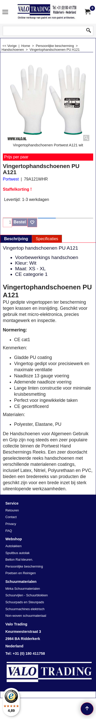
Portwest (11, 179)
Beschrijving (16, 239)
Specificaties (47, 239)
